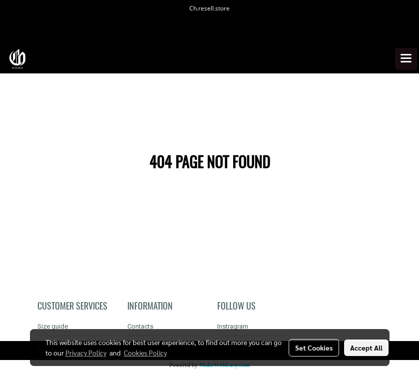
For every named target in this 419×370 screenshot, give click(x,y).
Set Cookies (314, 347)
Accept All (366, 347)
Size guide (52, 326)
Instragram (232, 326)
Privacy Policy (85, 352)
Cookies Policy (145, 352)
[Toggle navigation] (406, 59)
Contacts (140, 326)
